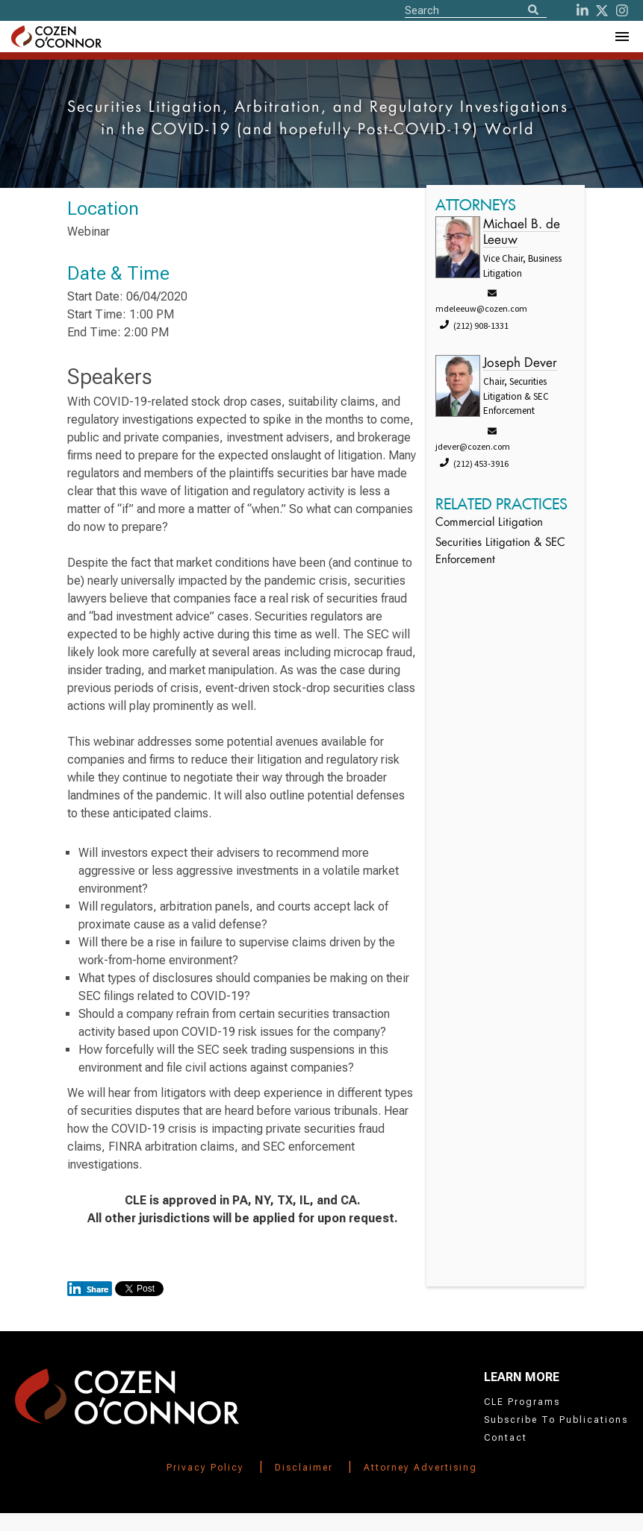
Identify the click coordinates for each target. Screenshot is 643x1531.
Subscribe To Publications (556, 1420)
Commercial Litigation (489, 523)
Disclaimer (304, 1467)
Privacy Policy (205, 1467)
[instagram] (622, 10)
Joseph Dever (520, 363)
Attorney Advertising (420, 1467)
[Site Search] (476, 10)
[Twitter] (602, 10)
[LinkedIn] (582, 10)
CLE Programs (522, 1402)
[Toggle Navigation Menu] (621, 36)
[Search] (533, 11)
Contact (505, 1438)
